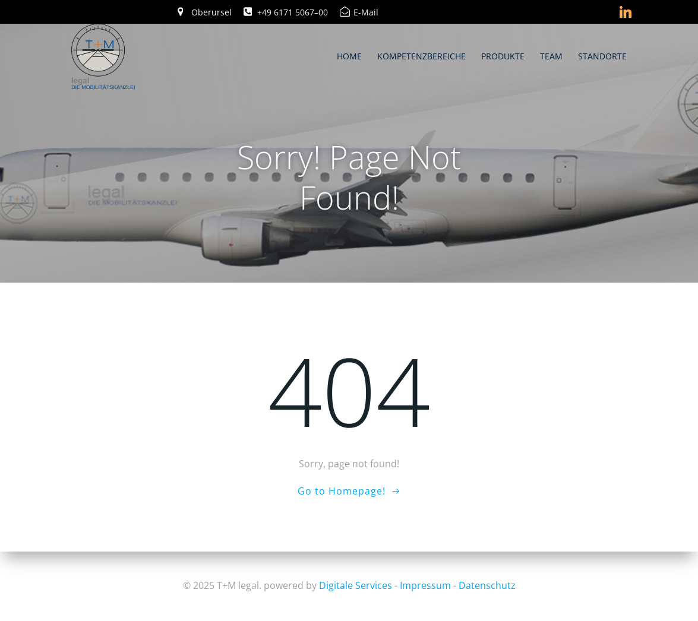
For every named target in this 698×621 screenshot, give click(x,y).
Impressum (425, 585)
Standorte (602, 56)
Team (551, 56)
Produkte (503, 56)
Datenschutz (487, 585)
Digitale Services (355, 585)
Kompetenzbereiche (421, 56)
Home (349, 56)
